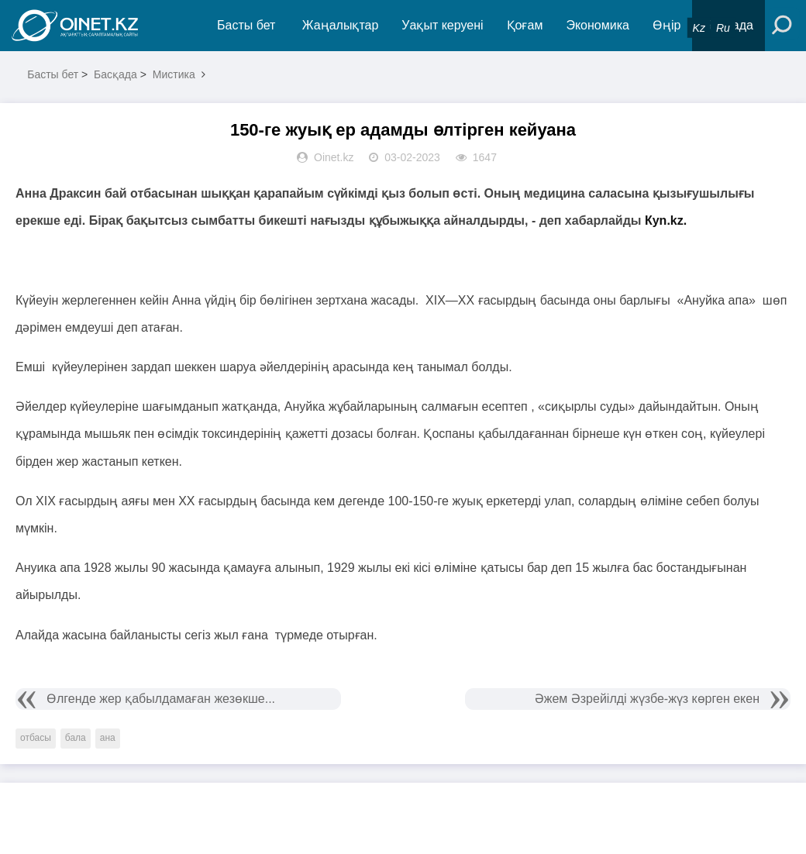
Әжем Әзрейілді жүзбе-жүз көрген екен (647, 698)
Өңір (666, 25)
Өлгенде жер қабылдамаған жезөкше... (160, 698)
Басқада (115, 74)
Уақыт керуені (442, 25)
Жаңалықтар (340, 25)
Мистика (174, 74)
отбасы (35, 737)
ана (107, 737)
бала (75, 737)
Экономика (597, 25)
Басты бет (246, 25)
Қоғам (525, 25)
